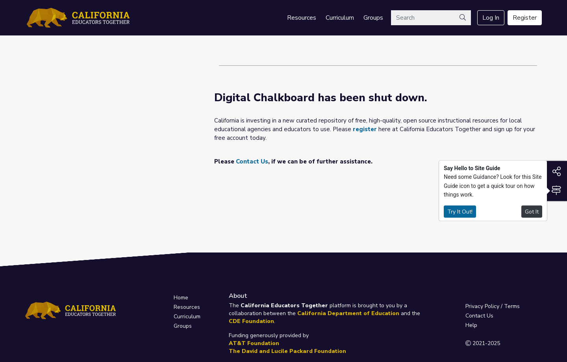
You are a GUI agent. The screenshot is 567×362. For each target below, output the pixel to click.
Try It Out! (459, 211)
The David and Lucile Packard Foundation (287, 351)
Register (525, 17)
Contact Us (252, 161)
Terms (512, 306)
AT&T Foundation (254, 343)
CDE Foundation (251, 321)
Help (471, 325)
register (365, 129)
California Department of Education (348, 313)
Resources (301, 17)
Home (181, 297)
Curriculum (340, 17)
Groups (373, 17)
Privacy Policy (482, 306)
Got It (532, 211)
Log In (490, 17)
